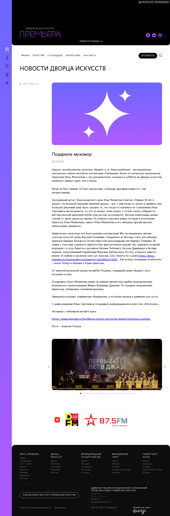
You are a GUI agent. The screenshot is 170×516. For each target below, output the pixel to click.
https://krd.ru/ (98, 495)
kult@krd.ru (96, 492)
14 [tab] (108, 391)
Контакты (89, 54)
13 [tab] (106, 391)
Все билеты (148, 54)
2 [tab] (82, 391)
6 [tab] (91, 391)
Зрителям (24, 471)
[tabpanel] (107, 363)
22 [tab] (125, 391)
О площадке (55, 54)
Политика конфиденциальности (35, 506)
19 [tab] (118, 391)
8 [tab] (95, 391)
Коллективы (73, 54)
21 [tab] (123, 391)
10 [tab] (99, 391)
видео (90, 40)
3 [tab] (84, 391)
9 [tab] (97, 391)
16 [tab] (112, 391)
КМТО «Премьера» (29, 453)
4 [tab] (86, 391)
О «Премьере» (26, 460)
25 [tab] (131, 391)
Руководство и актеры (121, 468)
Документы (24, 474)
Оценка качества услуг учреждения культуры (49, 494)
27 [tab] (135, 391)
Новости (23, 465)
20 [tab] (120, 391)
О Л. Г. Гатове (25, 462)
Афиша (25, 54)
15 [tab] (110, 391)
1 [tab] (80, 391)
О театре (115, 465)
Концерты (85, 462)
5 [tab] (89, 391)
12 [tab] (103, 391)
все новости (30, 82)
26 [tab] (133, 391)
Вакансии (24, 468)
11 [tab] (101, 391)
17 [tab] (114, 391)
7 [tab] (93, 391)
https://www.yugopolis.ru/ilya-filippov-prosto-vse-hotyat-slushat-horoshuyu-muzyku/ (101, 317)
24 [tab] (129, 391)
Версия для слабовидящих (155, 2)
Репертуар (38, 54)
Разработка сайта (141, 506)
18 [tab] (116, 391)
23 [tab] (127, 391)
